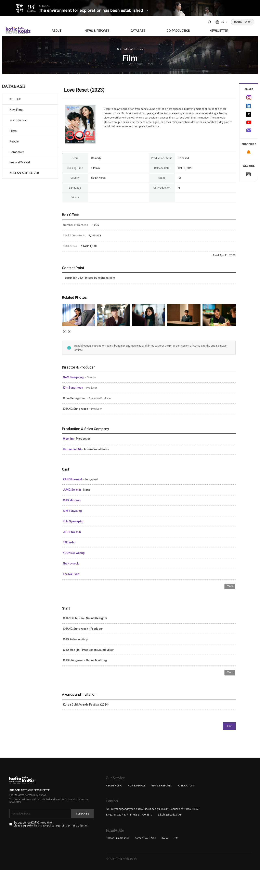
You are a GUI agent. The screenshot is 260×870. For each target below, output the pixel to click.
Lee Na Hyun (71, 574)
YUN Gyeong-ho (73, 521)
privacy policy (46, 825)
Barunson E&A (72, 449)
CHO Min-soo (71, 500)
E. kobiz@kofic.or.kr (169, 814)
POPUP (242, 22)
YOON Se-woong (73, 553)
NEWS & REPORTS (97, 31)
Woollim (68, 438)
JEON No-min (72, 532)
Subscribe (82, 813)
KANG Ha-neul (72, 479)
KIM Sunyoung (72, 510)
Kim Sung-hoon (73, 387)
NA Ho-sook (71, 563)
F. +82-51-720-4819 (141, 814)
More (230, 586)
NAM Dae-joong (73, 377)
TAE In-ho (69, 542)
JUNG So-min (72, 489)
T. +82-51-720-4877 (117, 814)
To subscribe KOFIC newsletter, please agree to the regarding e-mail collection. (51, 824)
